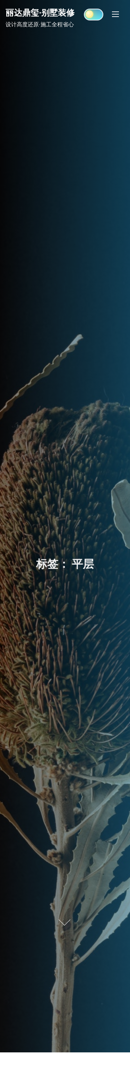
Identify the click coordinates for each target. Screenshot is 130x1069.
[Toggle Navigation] (115, 14)
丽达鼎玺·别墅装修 (40, 12)
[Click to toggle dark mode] (93, 14)
